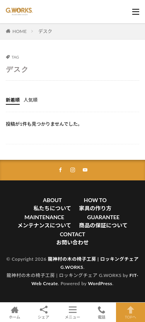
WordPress (100, 283)
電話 (101, 312)
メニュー (72, 312)
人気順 (31, 100)
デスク (45, 31)
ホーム (14, 312)
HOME (19, 31)
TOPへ (130, 312)
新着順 (13, 100)
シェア (43, 312)
